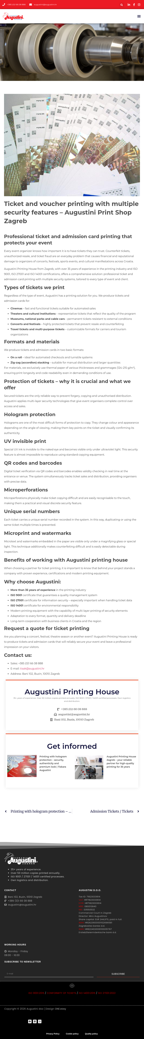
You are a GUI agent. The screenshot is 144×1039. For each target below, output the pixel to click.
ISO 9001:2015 (36, 993)
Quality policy (91, 1034)
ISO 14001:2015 (87, 993)
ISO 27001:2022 (107, 993)
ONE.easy (60, 1008)
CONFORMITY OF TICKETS (61, 993)
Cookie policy (72, 1034)
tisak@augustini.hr (32, 668)
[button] (121, 5)
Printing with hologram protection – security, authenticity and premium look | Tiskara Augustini (53, 763)
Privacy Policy (52, 1034)
